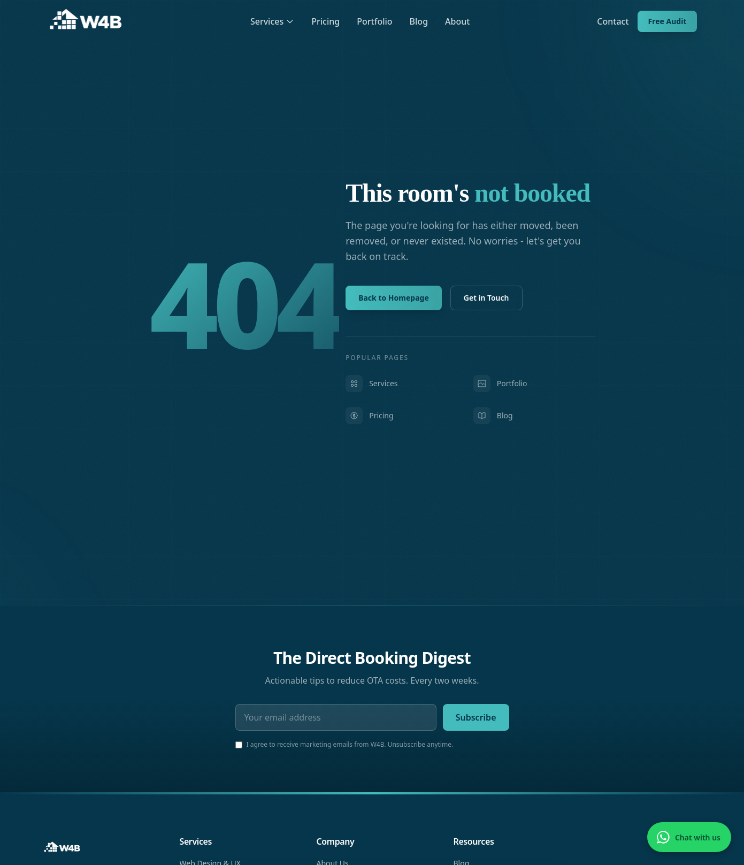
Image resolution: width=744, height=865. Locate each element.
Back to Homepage (393, 298)
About (457, 21)
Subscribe (476, 717)
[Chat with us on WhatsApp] (689, 837)
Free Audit (667, 21)
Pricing (325, 21)
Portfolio (374, 21)
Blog (419, 21)
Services (272, 21)
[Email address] (335, 717)
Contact (612, 21)
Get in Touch (486, 298)
